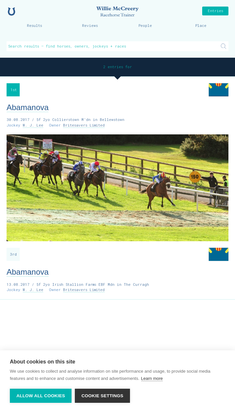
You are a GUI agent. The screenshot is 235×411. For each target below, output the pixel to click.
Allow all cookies (40, 395)
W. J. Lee (33, 125)
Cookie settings (102, 395)
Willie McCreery (117, 11)
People (145, 25)
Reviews (90, 25)
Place (200, 25)
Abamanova (28, 107)
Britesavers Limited (84, 125)
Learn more (152, 378)
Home (11, 11)
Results (34, 25)
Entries (215, 10)
